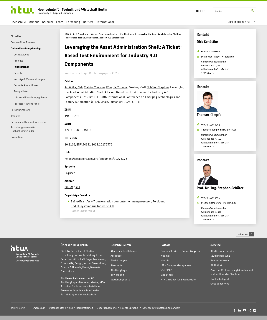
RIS (77, 187)
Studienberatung (220, 256)
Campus (34, 21)
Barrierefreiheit (84, 308)
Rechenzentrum (219, 260)
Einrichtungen (119, 260)
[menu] (241, 21)
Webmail (165, 256)
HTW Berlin (70, 34)
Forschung (73, 21)
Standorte (116, 265)
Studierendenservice (222, 251)
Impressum (39, 308)
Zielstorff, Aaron (94, 87)
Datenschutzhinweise (61, 308)
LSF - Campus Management (176, 265)
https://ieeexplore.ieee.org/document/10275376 (96, 158)
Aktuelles (116, 256)
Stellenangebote (120, 279)
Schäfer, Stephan (158, 87)
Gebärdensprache (107, 308)
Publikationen (127, 34)
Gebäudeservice (219, 283)
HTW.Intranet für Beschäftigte (178, 279)
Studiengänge (119, 270)
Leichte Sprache (129, 308)
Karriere (88, 21)
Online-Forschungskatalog (104, 34)
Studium (47, 21)
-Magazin (180, 251)
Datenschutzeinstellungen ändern (161, 308)
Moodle (165, 260)
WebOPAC (166, 270)
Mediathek (167, 275)
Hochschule (18, 21)
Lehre (59, 21)
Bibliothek (216, 265)
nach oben (245, 234)
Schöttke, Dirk (74, 87)
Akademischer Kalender (124, 251)
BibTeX (69, 187)
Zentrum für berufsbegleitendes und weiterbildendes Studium (231, 272)
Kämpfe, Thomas (116, 87)
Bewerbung (117, 275)
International (105, 21)
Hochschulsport (219, 279)
